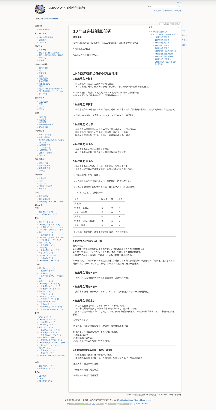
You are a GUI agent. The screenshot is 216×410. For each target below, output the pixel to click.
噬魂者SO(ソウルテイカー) (52, 309)
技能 (41, 76)
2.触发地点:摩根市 (162, 40)
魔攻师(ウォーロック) (47, 302)
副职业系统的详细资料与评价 (50, 89)
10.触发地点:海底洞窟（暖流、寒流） (165, 63)
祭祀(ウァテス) (45, 291)
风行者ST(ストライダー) (51, 345)
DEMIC (42, 379)
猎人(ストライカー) (48, 255)
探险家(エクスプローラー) (51, 340)
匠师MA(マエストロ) (49, 325)
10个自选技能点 (51, 19)
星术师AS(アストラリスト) (52, 289)
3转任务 (42, 155)
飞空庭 (41, 107)
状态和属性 (43, 68)
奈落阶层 (42, 189)
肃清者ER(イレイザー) (50, 250)
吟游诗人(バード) (48, 296)
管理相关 (42, 40)
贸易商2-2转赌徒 (45, 153)
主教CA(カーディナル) (50, 299)
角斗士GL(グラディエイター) (52, 230)
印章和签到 (43, 78)
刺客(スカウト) (45, 243)
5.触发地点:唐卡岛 (162, 48)
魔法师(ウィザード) (47, 268)
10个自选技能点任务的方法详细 (165, 34)
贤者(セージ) (46, 273)
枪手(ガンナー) (47, 258)
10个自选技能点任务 (159, 32)
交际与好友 (43, 101)
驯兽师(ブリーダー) (47, 366)
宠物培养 (42, 119)
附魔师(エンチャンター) (50, 286)
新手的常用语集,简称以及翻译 (51, 55)
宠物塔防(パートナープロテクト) (52, 202)
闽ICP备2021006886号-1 (139, 404)
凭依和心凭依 (44, 83)
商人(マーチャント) (47, 348)
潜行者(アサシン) (48, 245)
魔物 (41, 86)
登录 (179, 2)
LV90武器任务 (44, 145)
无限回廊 (42, 184)
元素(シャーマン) (46, 281)
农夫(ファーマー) (46, 327)
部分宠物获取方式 (46, 125)
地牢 (41, 181)
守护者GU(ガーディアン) (51, 240)
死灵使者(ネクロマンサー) (51, 307)
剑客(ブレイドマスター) (50, 225)
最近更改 (157, 11)
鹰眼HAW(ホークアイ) (50, 261)
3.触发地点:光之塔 (162, 43)
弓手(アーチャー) (46, 253)
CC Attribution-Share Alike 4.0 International (133, 400)
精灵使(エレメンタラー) (50, 284)
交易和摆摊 (43, 81)
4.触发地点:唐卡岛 (162, 45)
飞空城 (41, 109)
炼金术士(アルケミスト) (50, 330)
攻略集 (41, 60)
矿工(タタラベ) (45, 317)
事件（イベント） (46, 135)
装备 (41, 168)
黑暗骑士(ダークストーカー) (52, 237)
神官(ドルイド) (47, 294)
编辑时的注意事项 (46, 37)
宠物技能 (42, 122)
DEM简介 (43, 376)
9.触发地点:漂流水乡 (163, 59)
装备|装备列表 (44, 166)
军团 (41, 104)
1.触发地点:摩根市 (162, 37)
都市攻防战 (43, 196)
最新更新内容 (44, 29)
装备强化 (46, 168)
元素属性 (42, 73)
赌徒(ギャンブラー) (48, 353)
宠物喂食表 (43, 127)
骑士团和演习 (44, 199)
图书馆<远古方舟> (46, 186)
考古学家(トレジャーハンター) (53, 343)
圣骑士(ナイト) (47, 235)
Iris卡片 (42, 171)
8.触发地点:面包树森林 (164, 56)
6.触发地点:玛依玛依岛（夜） (166, 51)
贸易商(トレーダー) (48, 350)
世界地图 (42, 178)
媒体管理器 (167, 11)
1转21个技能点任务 (47, 140)
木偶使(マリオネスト (49, 332)
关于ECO (43, 50)
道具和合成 (43, 163)
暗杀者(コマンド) (48, 248)
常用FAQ (42, 58)
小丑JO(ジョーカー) (49, 214)
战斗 (41, 71)
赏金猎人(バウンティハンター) (53, 227)
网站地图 (177, 11)
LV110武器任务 (45, 150)
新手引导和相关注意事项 (49, 53)
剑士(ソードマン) (46, 222)
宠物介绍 (42, 117)
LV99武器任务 (44, 148)
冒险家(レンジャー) (47, 337)
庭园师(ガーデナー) (47, 368)
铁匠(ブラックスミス (49, 320)
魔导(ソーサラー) (48, 271)
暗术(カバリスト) (48, 304)
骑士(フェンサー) (46, 232)
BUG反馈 (43, 42)
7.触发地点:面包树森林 (164, 54)
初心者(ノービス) (46, 212)
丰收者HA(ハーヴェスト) (51, 335)
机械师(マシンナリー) (49, 322)
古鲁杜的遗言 (44, 137)
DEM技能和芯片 (45, 381)
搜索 (179, 6)
